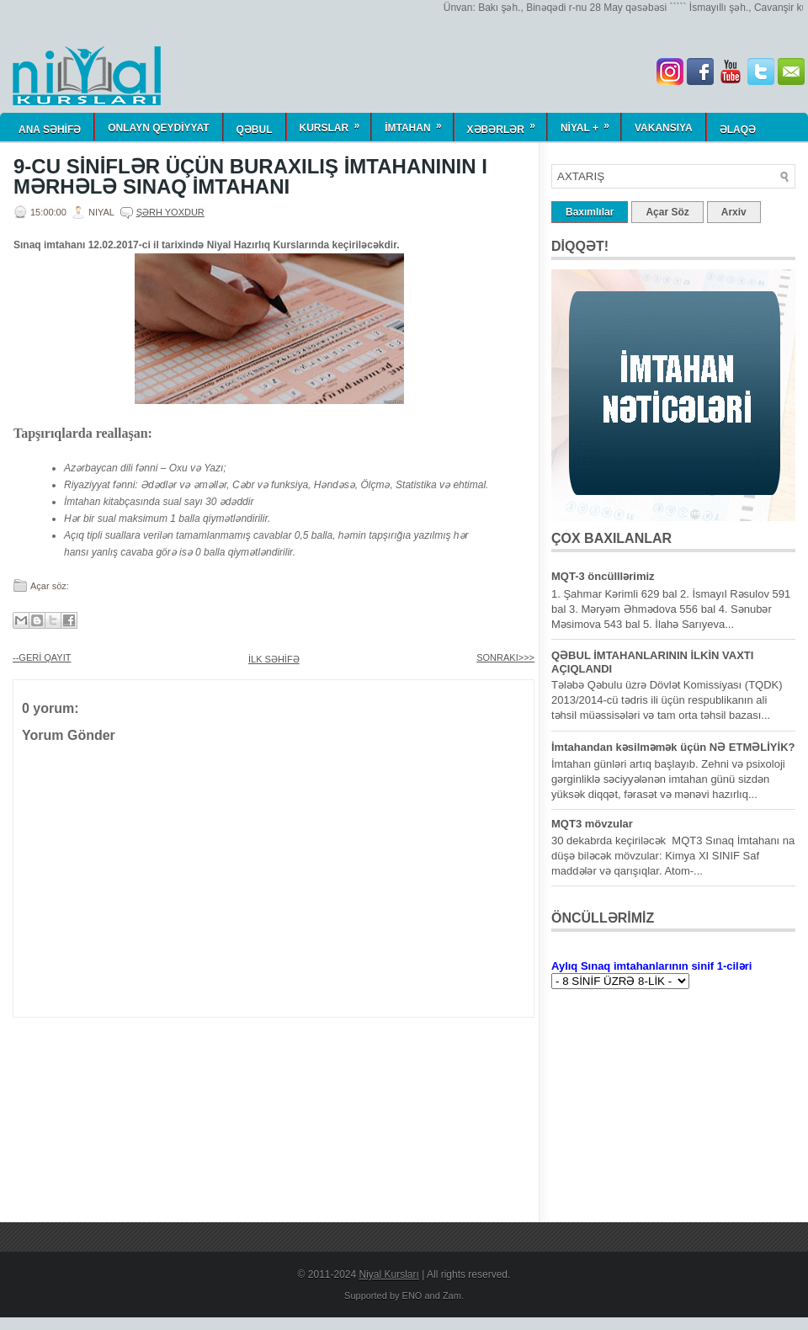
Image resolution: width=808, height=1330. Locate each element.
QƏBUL (255, 130)
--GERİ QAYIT (42, 657)
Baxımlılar (590, 212)
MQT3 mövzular (592, 823)
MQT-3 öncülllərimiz (603, 576)
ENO (412, 1295)
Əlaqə (738, 130)
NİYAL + (590, 123)
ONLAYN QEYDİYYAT (158, 128)
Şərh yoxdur (170, 212)
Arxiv (734, 212)
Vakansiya (664, 128)
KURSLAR (335, 123)
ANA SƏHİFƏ (50, 130)
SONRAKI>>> (505, 657)
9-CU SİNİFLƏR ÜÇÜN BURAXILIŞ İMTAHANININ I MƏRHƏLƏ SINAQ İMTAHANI (250, 177)
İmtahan (418, 123)
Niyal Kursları (389, 1274)
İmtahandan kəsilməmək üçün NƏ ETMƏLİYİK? (673, 747)
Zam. (453, 1295)
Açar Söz (667, 212)
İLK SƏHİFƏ (274, 659)
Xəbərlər (506, 124)
